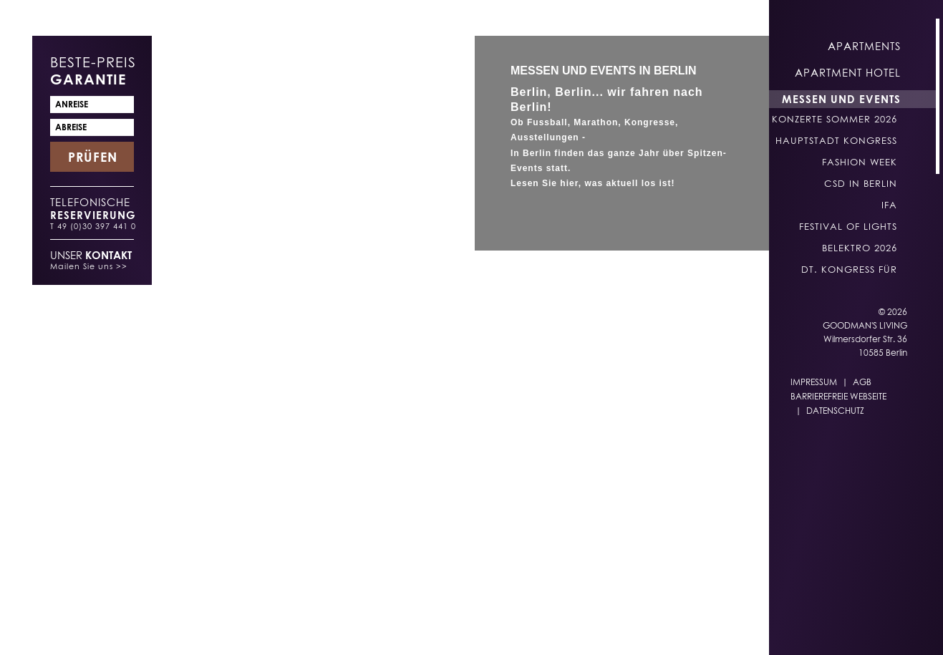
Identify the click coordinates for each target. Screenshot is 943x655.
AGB (862, 382)
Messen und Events (841, 98)
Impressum (813, 382)
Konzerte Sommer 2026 (834, 119)
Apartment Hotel (848, 72)
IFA (889, 204)
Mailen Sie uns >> (88, 266)
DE (518, 627)
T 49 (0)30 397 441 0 (93, 226)
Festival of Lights (848, 226)
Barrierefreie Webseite (838, 396)
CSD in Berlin (860, 183)
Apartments (864, 45)
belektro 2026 (859, 247)
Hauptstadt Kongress (836, 140)
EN (546, 627)
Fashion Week (859, 162)
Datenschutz (835, 410)
